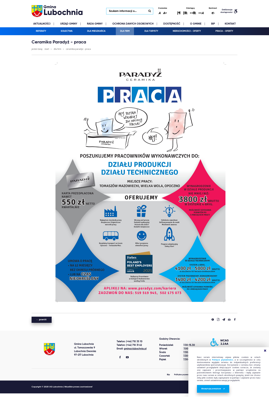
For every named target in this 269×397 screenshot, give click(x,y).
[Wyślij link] (223, 319)
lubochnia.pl (57, 11)
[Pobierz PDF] (218, 319)
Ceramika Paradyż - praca (78, 49)
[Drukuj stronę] (229, 319)
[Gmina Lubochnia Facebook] (120, 358)
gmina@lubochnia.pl (135, 349)
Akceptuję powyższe (213, 389)
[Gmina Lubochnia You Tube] (127, 358)
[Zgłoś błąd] (212, 319)
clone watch (33, 395)
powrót (41, 320)
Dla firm (57, 49)
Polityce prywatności (222, 359)
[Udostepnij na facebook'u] (234, 319)
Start (46, 49)
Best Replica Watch (12, 395)
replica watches (52, 395)
